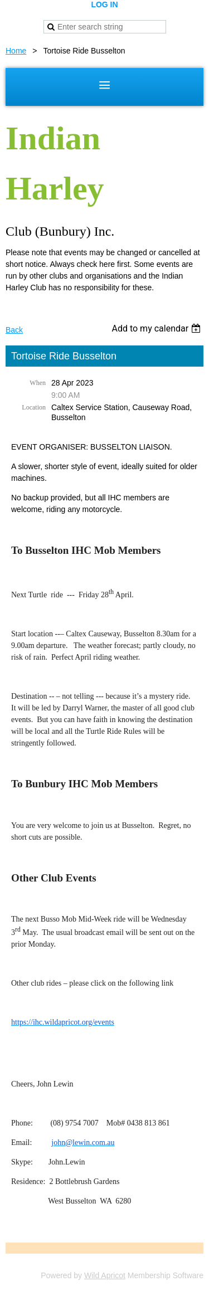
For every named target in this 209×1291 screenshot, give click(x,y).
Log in (104, 4)
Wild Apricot (104, 1275)
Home (16, 50)
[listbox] (157, 328)
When (38, 383)
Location (34, 407)
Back (14, 329)
